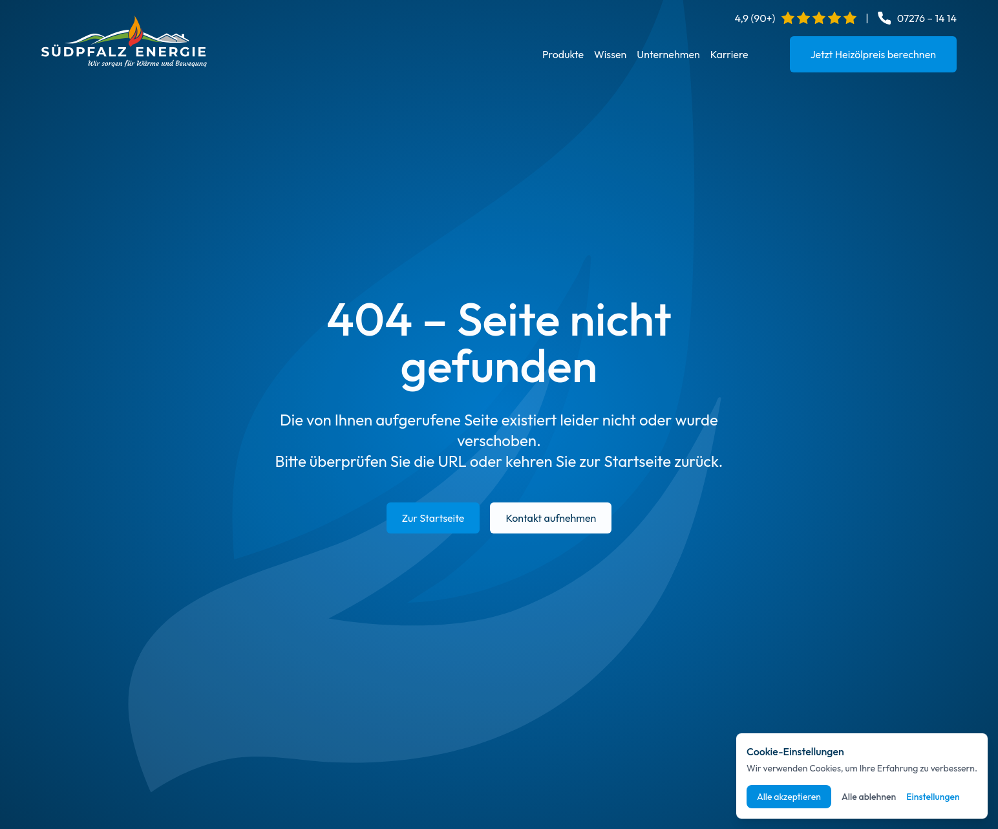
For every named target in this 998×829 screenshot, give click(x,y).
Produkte (563, 54)
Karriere (729, 54)
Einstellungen (933, 796)
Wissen (610, 54)
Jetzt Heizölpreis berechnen (873, 54)
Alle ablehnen (869, 796)
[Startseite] (124, 42)
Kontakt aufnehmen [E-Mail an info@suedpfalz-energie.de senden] (550, 517)
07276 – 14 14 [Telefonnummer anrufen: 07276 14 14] (927, 18)
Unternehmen (668, 54)
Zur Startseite (433, 517)
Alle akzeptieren (789, 796)
